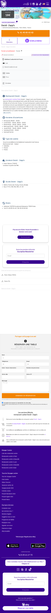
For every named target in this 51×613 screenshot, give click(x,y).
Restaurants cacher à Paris (9, 456)
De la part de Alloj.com (25, 35)
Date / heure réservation (9, 367)
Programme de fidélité (8, 519)
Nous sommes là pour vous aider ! (25, 600)
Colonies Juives (6, 491)
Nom (3, 354)
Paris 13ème (22, 27)
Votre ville (5, 374)
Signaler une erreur (7, 525)
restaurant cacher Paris (13, 99)
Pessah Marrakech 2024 (8, 493)
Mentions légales (6, 514)
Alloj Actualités (6, 531)
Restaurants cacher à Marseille (10, 465)
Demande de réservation (25, 396)
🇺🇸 (43, 4)
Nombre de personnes (32, 367)
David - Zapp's (37, 419)
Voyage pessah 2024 (8, 488)
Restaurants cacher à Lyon (9, 462)
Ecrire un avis (25, 237)
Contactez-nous (6, 508)
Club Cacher (5, 479)
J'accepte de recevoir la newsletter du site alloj (17, 402)
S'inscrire (25, 262)
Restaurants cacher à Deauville (10, 459)
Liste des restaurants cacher (10, 453)
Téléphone (5, 361)
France (29, 27)
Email (27, 361)
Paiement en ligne (7, 528)
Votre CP (29, 374)
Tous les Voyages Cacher (9, 476)
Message (4, 380)
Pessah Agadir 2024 (7, 496)
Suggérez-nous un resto (8, 517)
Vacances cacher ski (7, 485)
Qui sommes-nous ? (7, 511)
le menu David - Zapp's (19, 423)
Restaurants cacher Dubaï (9, 467)
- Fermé (11, 51)
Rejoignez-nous (6, 522)
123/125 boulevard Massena (10, 27)
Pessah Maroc (6, 499)
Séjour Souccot (6, 482)
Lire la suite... (7, 113)
